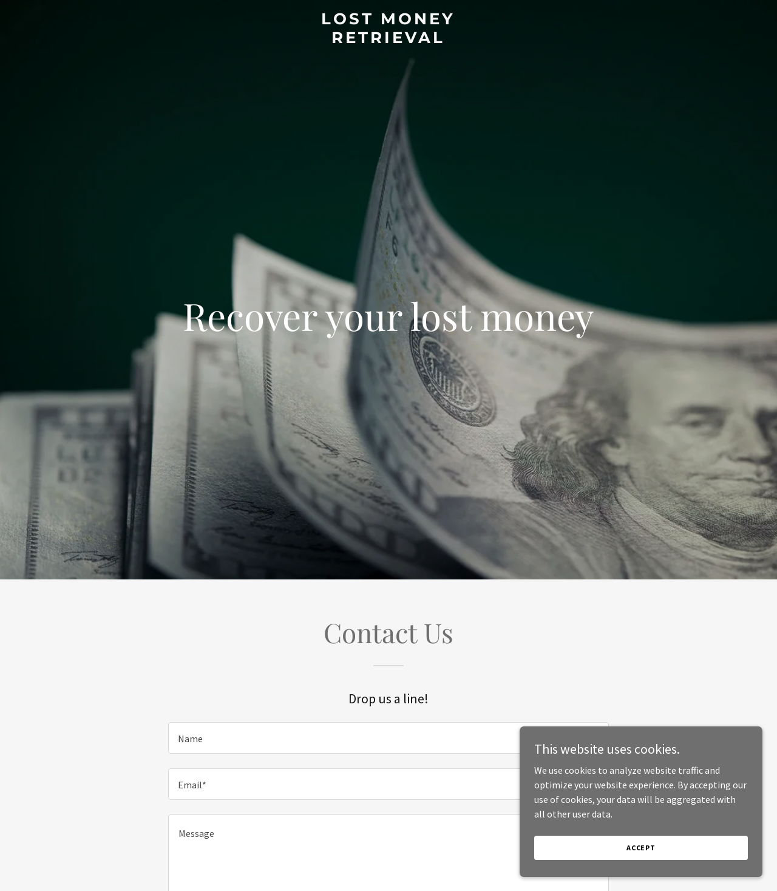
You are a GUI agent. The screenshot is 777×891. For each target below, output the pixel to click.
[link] (389, 39)
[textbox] (388, 738)
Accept (641, 847)
